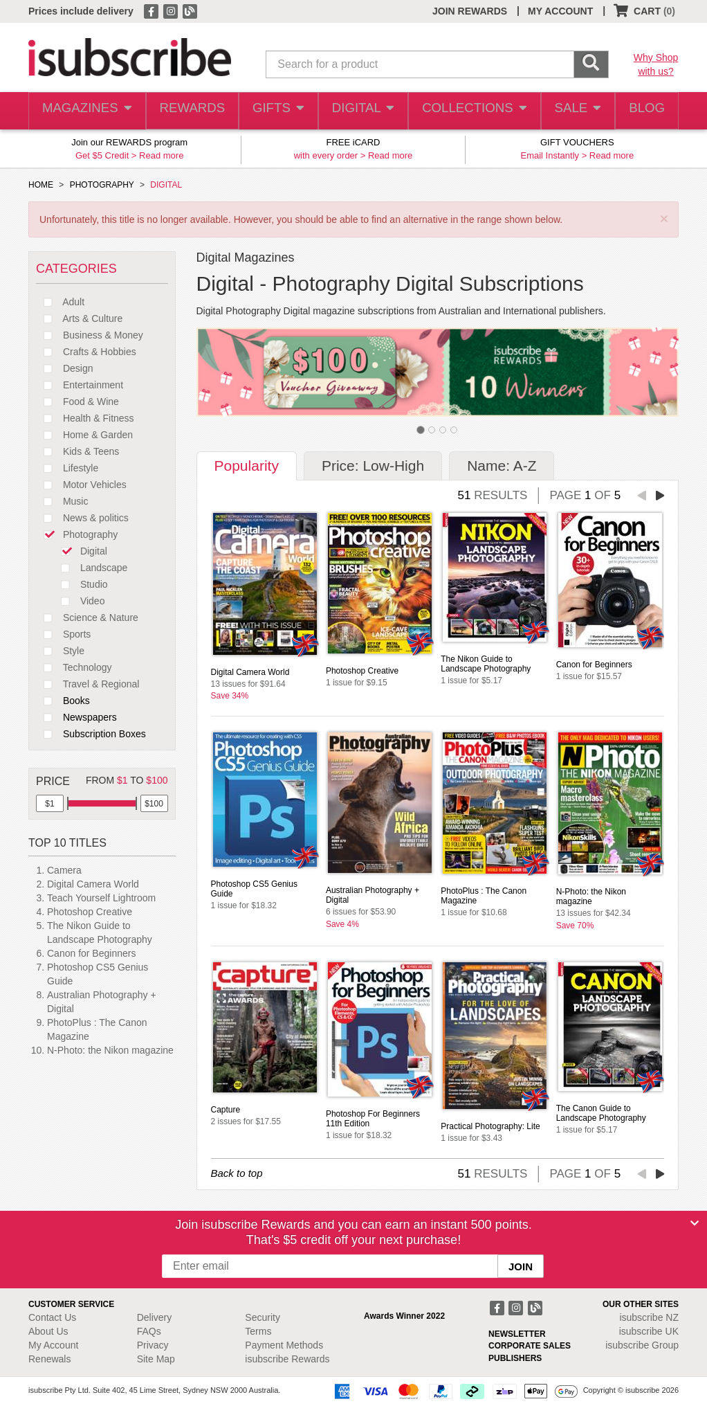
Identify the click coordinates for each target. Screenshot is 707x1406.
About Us (48, 1331)
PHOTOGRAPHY (102, 185)
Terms (258, 1331)
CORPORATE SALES (529, 1346)
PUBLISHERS (515, 1358)
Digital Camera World (93, 884)
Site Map (156, 1358)
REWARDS (188, 111)
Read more (161, 155)
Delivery (154, 1317)
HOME (40, 185)
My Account (53, 1345)
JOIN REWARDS (469, 11)
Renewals (49, 1358)
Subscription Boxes (91, 733)
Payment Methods (284, 1345)
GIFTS (276, 111)
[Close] (694, 1223)
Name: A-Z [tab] (501, 466)
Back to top (237, 1173)
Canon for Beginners (91, 953)
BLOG (645, 111)
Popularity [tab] (246, 466)
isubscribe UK (649, 1331)
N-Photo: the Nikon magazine (110, 1050)
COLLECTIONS (470, 111)
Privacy (153, 1345)
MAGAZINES (86, 111)
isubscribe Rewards (287, 1358)
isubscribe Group (642, 1345)
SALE (573, 111)
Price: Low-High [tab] (373, 466)
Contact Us (52, 1317)
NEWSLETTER (517, 1334)
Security (262, 1317)
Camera (64, 870)
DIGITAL (362, 111)
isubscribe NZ (649, 1317)
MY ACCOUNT (560, 11)
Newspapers (76, 717)
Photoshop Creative (89, 911)
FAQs (149, 1331)
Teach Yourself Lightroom (101, 897)
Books (63, 700)
